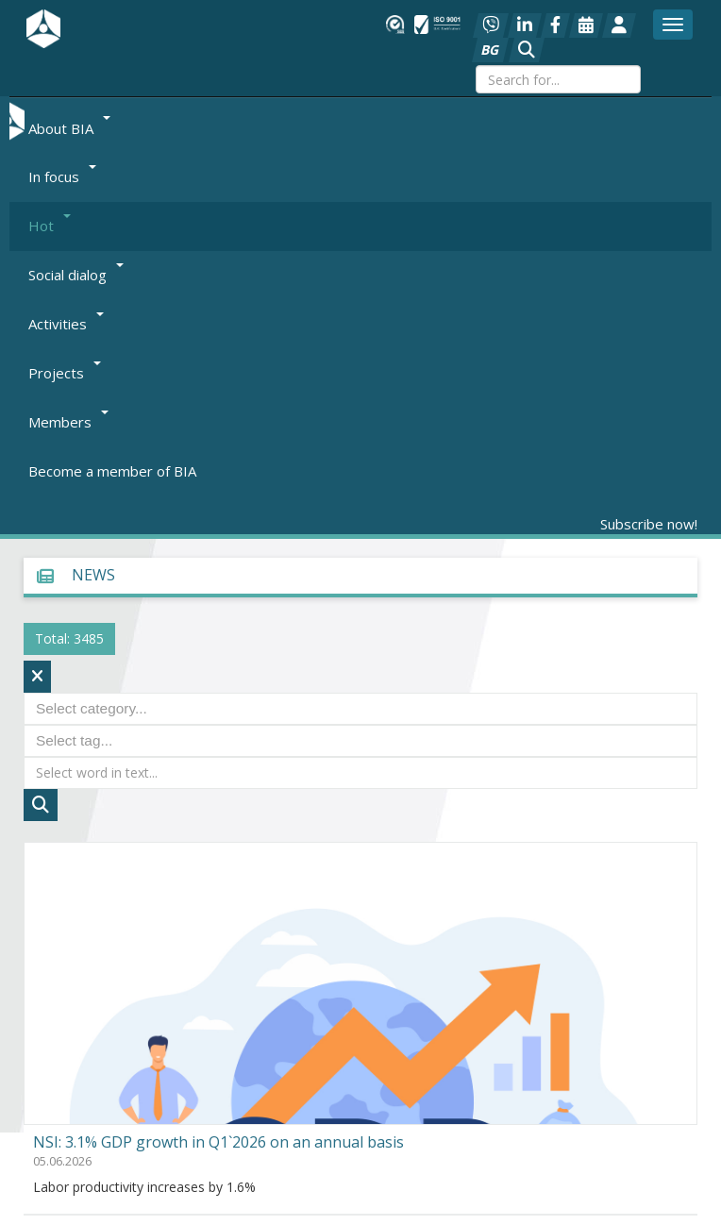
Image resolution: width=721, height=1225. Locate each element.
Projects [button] (64, 372)
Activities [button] (66, 323)
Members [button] (68, 422)
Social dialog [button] (76, 274)
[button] (527, 50)
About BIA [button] (69, 127)
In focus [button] (62, 176)
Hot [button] (49, 225)
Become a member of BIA (112, 470)
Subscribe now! (648, 523)
